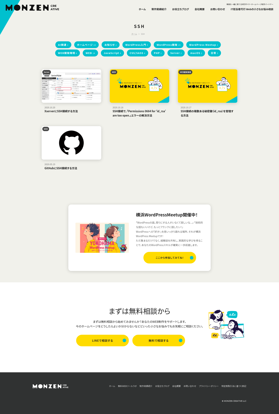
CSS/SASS (137, 53)
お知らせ (110, 44)
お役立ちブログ (180, 9)
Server (176, 53)
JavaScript (112, 53)
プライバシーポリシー (209, 386)
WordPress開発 (169, 44)
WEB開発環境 (67, 53)
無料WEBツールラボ (127, 386)
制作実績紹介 (159, 9)
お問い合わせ (217, 9)
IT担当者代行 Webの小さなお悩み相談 (252, 9)
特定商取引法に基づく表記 (234, 386)
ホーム (142, 9)
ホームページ (86, 44)
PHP (158, 53)
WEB (90, 53)
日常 (214, 53)
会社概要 (200, 9)
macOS (196, 53)
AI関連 (63, 44)
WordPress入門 (136, 44)
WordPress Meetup (203, 44)
